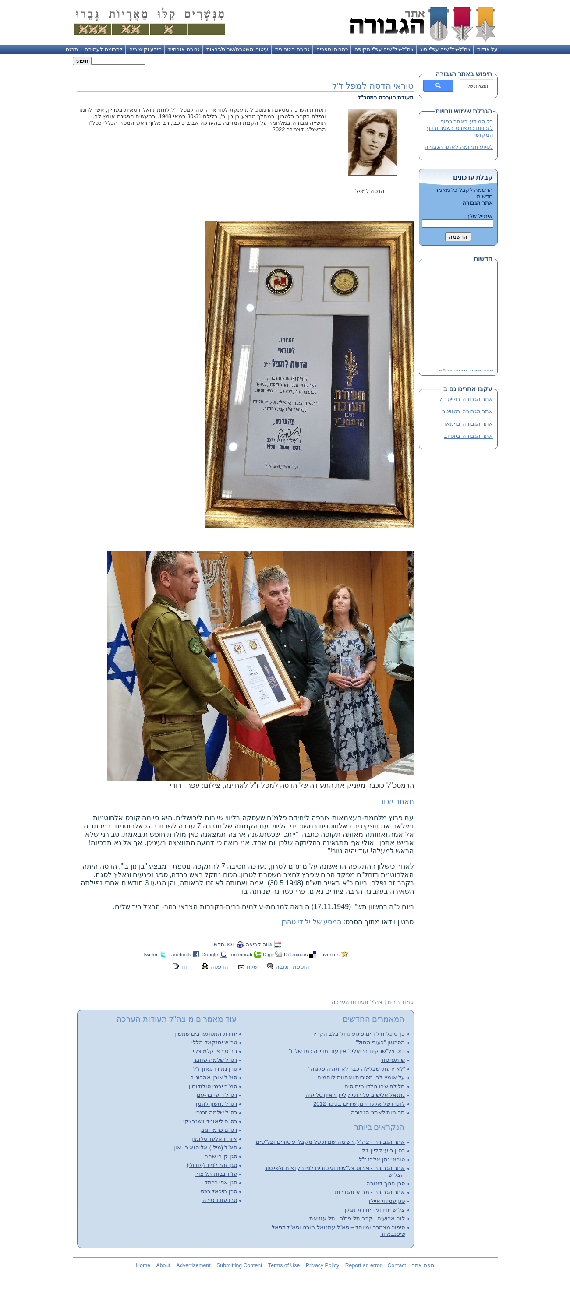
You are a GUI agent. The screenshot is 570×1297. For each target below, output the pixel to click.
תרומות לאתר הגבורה (378, 1112)
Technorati (240, 954)
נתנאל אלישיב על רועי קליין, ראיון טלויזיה (355, 1095)
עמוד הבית (400, 1002)
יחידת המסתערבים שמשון (205, 1033)
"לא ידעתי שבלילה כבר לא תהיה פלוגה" (356, 1068)
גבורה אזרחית (183, 49)
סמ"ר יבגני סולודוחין (213, 1086)
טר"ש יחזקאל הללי (214, 1042)
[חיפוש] (477, 86)
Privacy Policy (322, 1265)
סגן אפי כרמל (221, 1182)
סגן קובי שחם (220, 1156)
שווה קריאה (259, 944)
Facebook (179, 954)
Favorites (328, 954)
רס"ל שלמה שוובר (215, 1060)
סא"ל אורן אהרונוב (214, 1077)
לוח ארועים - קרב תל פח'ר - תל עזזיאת (357, 1218)
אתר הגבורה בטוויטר (467, 411)
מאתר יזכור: (396, 801)
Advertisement (193, 1265)
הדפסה (219, 966)
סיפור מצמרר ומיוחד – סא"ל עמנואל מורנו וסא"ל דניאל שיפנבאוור (338, 1230)
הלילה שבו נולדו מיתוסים (374, 1086)
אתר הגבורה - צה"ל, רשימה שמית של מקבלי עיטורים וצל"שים (330, 1141)
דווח (186, 966)
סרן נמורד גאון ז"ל (215, 1068)
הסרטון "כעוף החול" (380, 1042)
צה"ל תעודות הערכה (357, 1002)
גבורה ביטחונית (292, 49)
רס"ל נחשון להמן (216, 1103)
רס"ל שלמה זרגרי (216, 1112)
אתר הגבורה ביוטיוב (468, 436)
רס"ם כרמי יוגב (219, 1130)
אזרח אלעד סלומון (214, 1138)
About (163, 1265)
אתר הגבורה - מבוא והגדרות (370, 1192)
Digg (268, 954)
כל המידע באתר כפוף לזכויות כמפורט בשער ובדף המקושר (460, 128)
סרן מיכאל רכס (219, 1191)
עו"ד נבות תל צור (216, 1173)
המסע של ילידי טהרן (311, 922)
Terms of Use (284, 1265)
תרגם (72, 49)
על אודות (487, 49)
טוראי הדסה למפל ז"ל (373, 86)
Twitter (150, 954)
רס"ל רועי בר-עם (217, 1095)
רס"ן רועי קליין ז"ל (383, 1150)
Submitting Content (239, 1265)
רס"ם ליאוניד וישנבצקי (210, 1121)
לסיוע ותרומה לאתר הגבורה (459, 147)
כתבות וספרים (332, 49)
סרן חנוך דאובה (385, 1183)
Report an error (363, 1265)
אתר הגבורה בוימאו (468, 423)
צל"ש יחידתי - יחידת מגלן (375, 1209)
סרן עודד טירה (219, 1200)
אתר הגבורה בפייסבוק (465, 399)
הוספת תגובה (292, 966)
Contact (396, 1265)
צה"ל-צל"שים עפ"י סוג (445, 49)
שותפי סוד (393, 1060)
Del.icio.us (296, 954)
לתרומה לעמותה (103, 49)
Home (143, 1265)
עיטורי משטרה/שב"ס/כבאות (237, 49)
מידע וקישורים (145, 49)
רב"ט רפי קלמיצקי (215, 1051)
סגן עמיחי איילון (386, 1201)
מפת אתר (423, 1265)
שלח (252, 966)
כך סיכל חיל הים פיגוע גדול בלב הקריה (358, 1033)
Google (210, 954)
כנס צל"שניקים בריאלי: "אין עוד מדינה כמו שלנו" (347, 1051)
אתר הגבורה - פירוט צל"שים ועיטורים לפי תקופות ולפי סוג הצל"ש (335, 1171)
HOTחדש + (222, 944)
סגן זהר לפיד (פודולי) (212, 1165)
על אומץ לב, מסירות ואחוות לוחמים (361, 1077)
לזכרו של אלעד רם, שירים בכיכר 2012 (359, 1103)
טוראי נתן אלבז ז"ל (382, 1159)
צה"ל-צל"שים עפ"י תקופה (384, 49)
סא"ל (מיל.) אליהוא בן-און (205, 1147)
